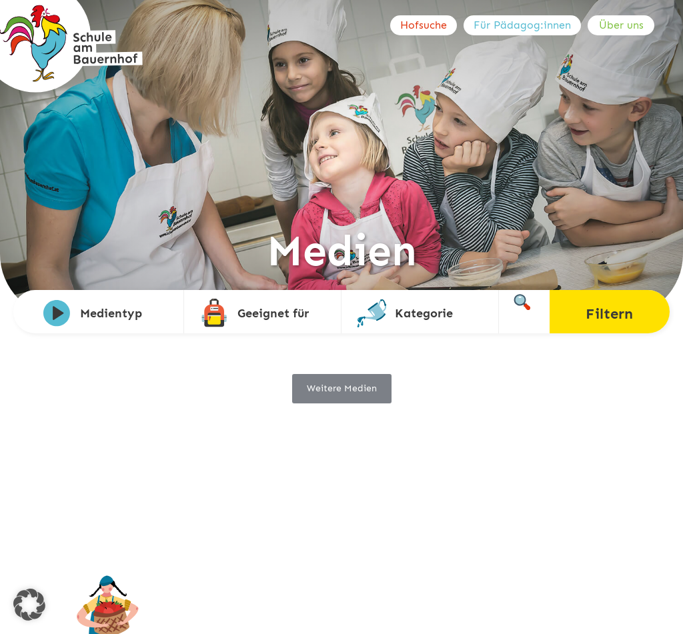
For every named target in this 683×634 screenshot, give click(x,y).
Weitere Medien (342, 388)
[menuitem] (427, 25)
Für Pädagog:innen (522, 25)
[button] (29, 604)
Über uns (621, 25)
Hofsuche (423, 25)
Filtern (609, 314)
